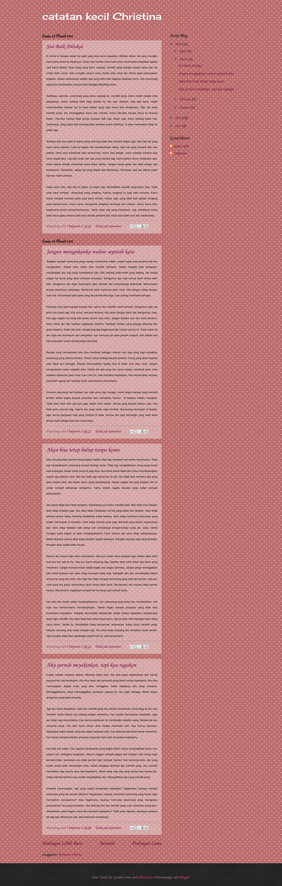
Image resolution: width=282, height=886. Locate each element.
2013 (178, 126)
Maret (183, 59)
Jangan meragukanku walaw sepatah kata (90, 252)
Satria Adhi (181, 146)
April (183, 51)
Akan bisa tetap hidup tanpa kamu (82, 450)
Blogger (185, 877)
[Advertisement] (204, 190)
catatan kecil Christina (102, 16)
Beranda (107, 843)
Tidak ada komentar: (109, 226)
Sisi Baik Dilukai (64, 46)
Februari (185, 99)
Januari (184, 108)
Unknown (180, 153)
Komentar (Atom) (69, 855)
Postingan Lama (147, 843)
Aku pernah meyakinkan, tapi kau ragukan (91, 665)
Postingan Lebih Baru (62, 843)
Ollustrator (145, 877)
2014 (178, 118)
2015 (178, 44)
